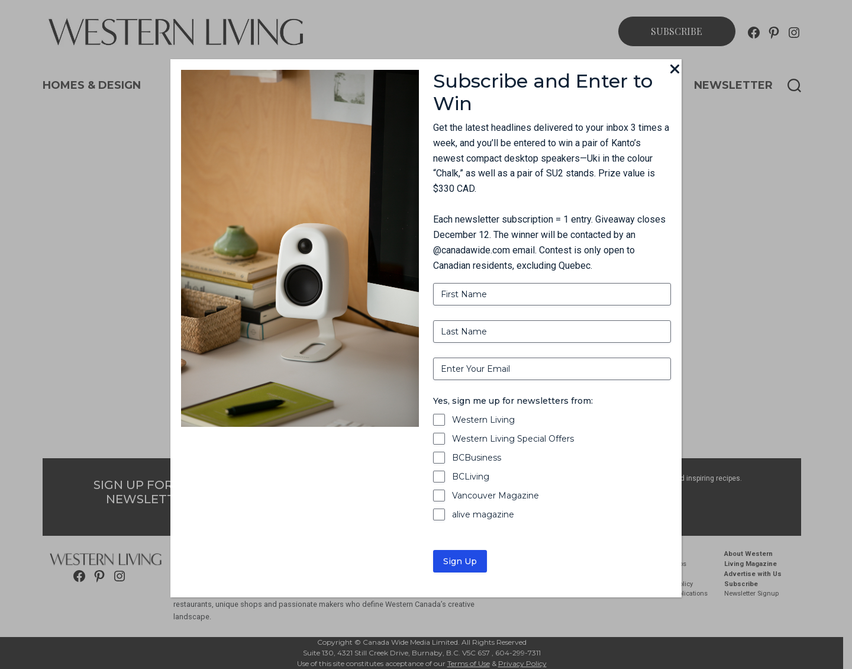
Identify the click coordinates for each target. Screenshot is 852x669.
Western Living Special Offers (513, 438)
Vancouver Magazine (495, 495)
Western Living (483, 419)
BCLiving (470, 476)
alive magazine (483, 514)
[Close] (674, 70)
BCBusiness (476, 457)
